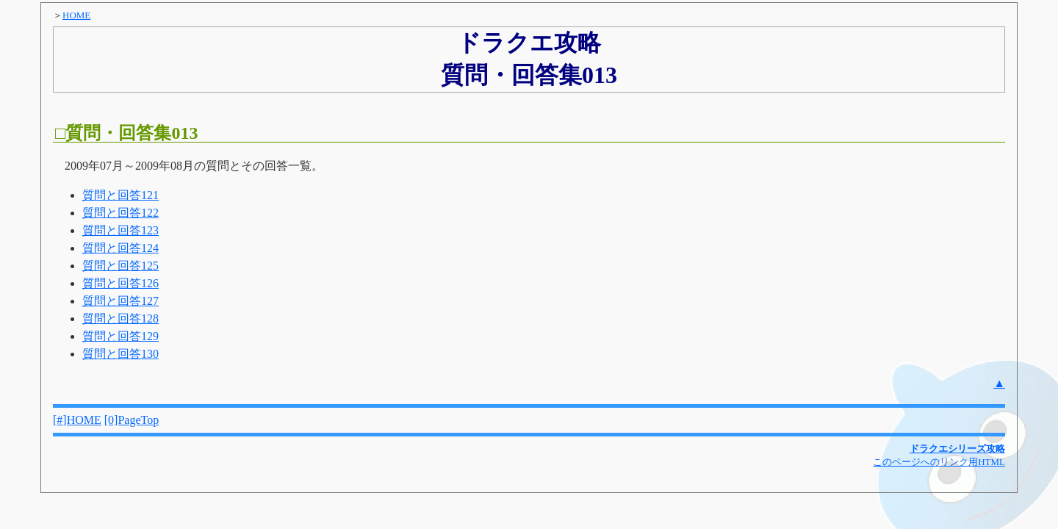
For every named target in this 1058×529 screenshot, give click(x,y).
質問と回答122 (120, 212)
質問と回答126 (120, 283)
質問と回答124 (120, 248)
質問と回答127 (120, 301)
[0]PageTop (131, 420)
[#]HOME (77, 420)
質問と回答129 (120, 336)
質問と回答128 (120, 318)
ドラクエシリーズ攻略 (957, 448)
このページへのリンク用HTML (939, 461)
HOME (76, 15)
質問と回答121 (120, 195)
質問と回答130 (120, 354)
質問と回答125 (120, 265)
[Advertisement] (895, 201)
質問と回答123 (120, 230)
